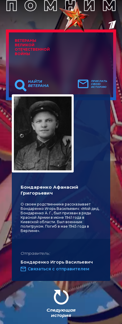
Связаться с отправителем (58, 269)
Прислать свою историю (99, 84)
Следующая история (61, 312)
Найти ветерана (38, 84)
